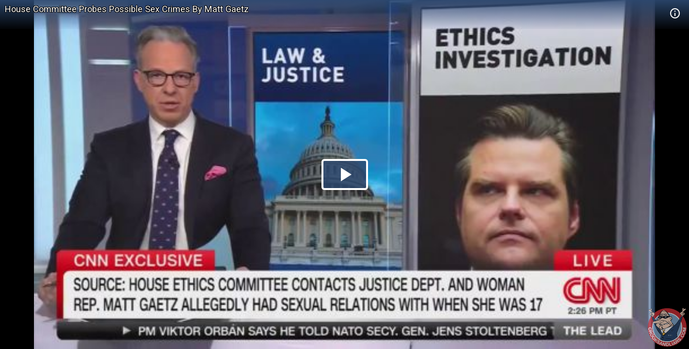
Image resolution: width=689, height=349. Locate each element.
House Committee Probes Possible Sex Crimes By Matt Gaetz (127, 9)
